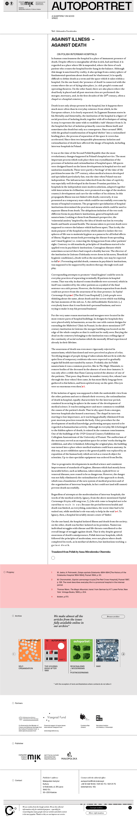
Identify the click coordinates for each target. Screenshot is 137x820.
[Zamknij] (130, 807)
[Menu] (7, 3)
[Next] (123, 654)
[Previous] (14, 654)
